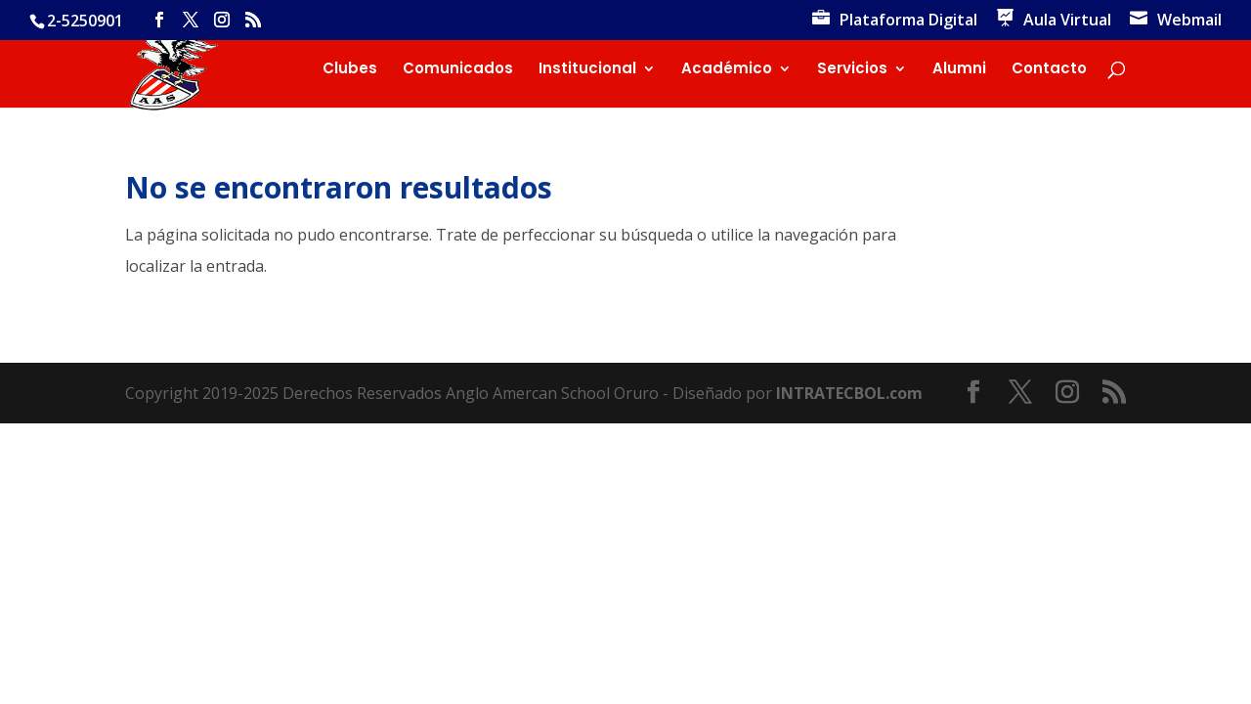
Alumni (959, 70)
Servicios (852, 70)
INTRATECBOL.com (849, 393)
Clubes (350, 70)
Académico (726, 70)
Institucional (587, 70)
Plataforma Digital (908, 21)
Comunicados (458, 70)
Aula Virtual (1067, 21)
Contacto (1049, 70)
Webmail (1189, 21)
